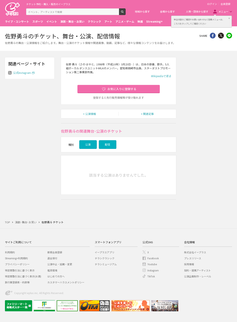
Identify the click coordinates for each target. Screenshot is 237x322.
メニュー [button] (223, 11)
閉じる (229, 18)
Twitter (221, 35)
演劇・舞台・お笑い (72, 21)
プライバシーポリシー (17, 264)
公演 (88, 144)
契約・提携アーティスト (197, 270)
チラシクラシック (104, 258)
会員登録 (225, 3)
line (229, 35)
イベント (51, 21)
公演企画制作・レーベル (197, 276)
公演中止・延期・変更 (59, 264)
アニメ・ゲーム (125, 21)
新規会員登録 (54, 252)
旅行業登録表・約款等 (17, 282)
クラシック (94, 21)
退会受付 (52, 258)
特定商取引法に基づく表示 (20, 270)
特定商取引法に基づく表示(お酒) (23, 276)
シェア (213, 35)
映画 (140, 21)
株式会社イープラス (195, 252)
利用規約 (10, 252)
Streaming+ (154, 21)
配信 (107, 144)
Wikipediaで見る (161, 76)
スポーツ (37, 21)
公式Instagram (22, 73)
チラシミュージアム (106, 264)
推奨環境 (52, 270)
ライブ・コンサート (17, 21)
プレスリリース (192, 258)
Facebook (153, 258)
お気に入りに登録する (121, 89)
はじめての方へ (56, 276)
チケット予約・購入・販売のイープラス (48, 4)
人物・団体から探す (197, 11)
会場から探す (167, 11)
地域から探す (142, 11)
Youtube (152, 264)
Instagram (153, 270)
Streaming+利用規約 (16, 258)
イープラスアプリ (104, 252)
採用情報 (189, 264)
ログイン (212, 3)
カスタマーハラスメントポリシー (65, 282)
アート (108, 21)
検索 (125, 13)
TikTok (151, 276)
